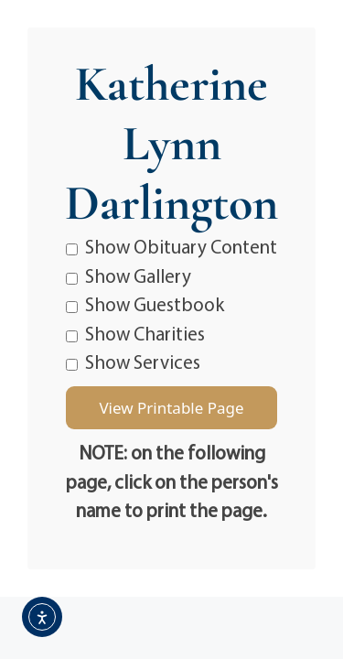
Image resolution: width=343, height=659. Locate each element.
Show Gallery (128, 275)
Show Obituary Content (171, 246)
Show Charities (135, 333)
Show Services (133, 361)
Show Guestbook (145, 304)
